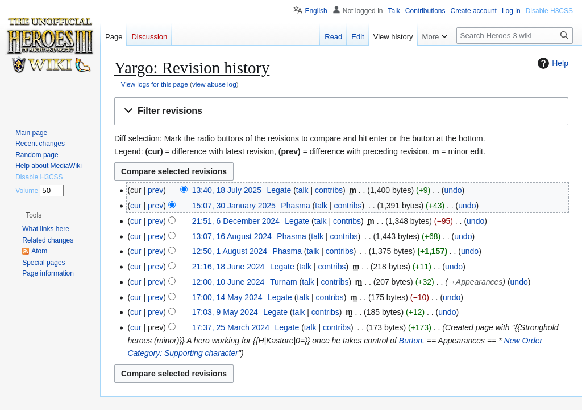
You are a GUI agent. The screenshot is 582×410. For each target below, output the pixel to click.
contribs (329, 190)
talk (302, 190)
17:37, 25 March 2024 (230, 327)
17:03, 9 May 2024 (225, 312)
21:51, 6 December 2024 (236, 221)
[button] (341, 111)
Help (551, 63)
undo (453, 190)
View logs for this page (154, 84)
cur (135, 205)
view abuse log (214, 84)
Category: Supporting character (182, 353)
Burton (410, 340)
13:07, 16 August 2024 (232, 236)
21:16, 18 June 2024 (228, 266)
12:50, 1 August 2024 (229, 251)
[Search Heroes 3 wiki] (514, 35)
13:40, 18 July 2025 (226, 190)
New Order (523, 340)
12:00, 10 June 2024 (228, 281)
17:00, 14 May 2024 (227, 297)
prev (155, 190)
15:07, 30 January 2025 (234, 205)
